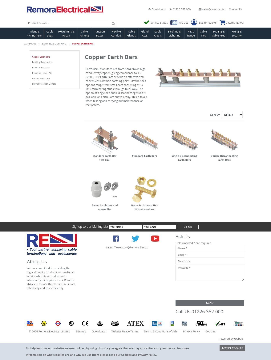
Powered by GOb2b (231, 338)
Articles (179, 22)
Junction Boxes (100, 33)
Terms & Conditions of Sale (160, 331)
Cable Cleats (158, 33)
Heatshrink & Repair (66, 33)
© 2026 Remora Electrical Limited (49, 331)
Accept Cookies (232, 348)
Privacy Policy (191, 331)
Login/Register (204, 22)
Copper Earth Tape (41, 78)
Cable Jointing (84, 33)
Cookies (210, 331)
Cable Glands (131, 33)
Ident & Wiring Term (34, 33)
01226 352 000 (180, 9)
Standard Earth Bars (144, 156)
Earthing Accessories (42, 62)
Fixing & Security (237, 33)
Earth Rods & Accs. (41, 67)
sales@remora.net (212, 9)
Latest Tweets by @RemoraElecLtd (127, 247)
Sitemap (81, 331)
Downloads (157, 9)
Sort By (215, 115)
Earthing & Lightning (174, 33)
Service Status (156, 22)
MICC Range (191, 33)
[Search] (113, 23)
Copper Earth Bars (41, 56)
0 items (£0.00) (232, 22)
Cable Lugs (49, 33)
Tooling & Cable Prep (218, 33)
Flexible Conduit (116, 33)
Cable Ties (203, 33)
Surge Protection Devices (44, 83)
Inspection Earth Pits (42, 72)
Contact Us (235, 9)
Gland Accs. (145, 33)
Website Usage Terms (124, 331)
